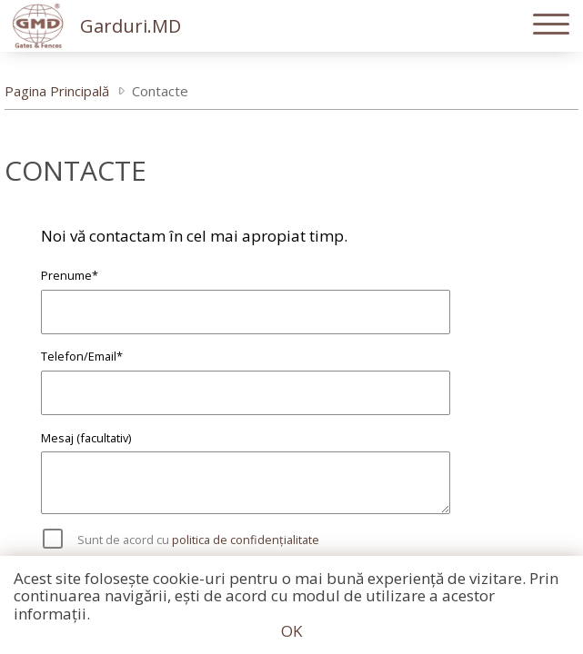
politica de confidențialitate (245, 539)
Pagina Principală (57, 91)
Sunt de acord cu (198, 539)
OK (291, 630)
